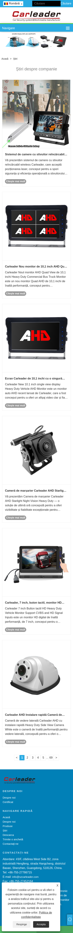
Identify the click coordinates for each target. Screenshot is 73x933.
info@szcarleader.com (25, 876)
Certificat (8, 802)
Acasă (4, 58)
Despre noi (9, 797)
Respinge (21, 924)
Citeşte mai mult (15, 181)
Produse (8, 826)
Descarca (8, 834)
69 (51, 757)
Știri (15, 58)
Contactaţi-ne (10, 843)
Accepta (41, 924)
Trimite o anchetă (13, 839)
